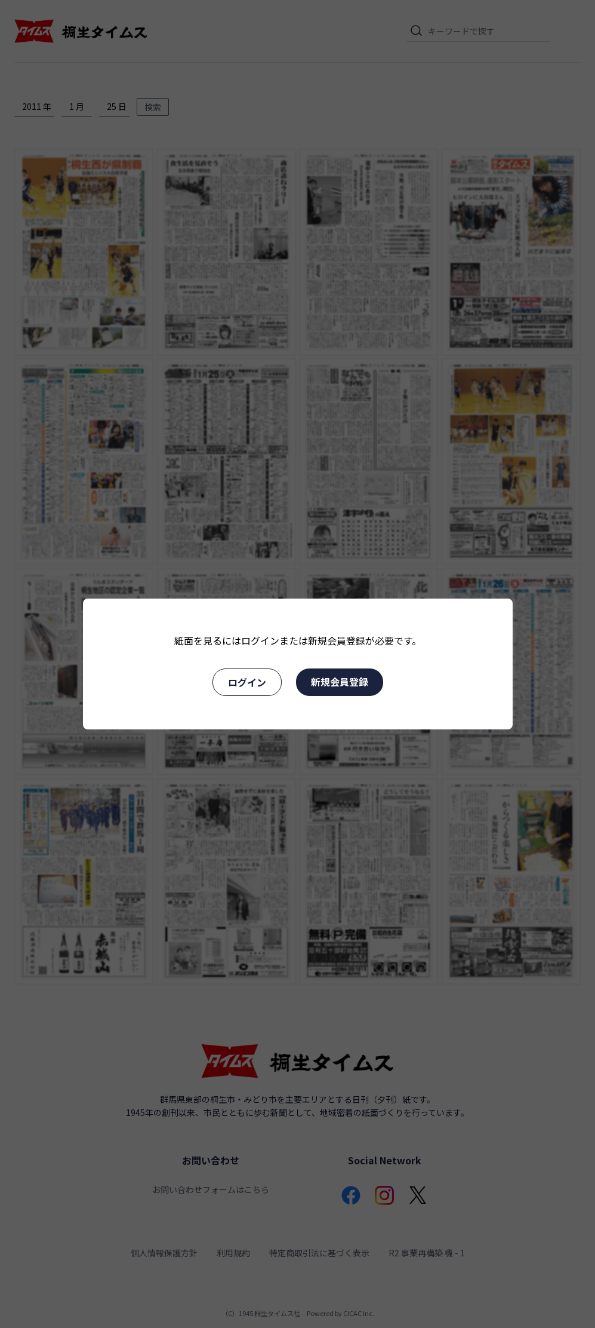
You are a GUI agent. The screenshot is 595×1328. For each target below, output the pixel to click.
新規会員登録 (339, 681)
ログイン (247, 682)
